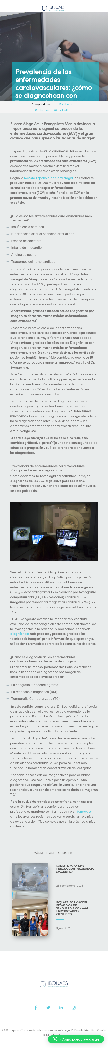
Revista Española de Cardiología (48, 178)
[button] (76, 1039)
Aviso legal (64, 1030)
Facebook (64, 104)
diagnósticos (19, 634)
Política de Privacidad (83, 1030)
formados (84, 811)
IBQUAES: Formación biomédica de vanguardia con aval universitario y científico (72, 908)
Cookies (101, 1030)
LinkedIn (61, 110)
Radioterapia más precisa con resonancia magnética (75, 869)
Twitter (41, 110)
